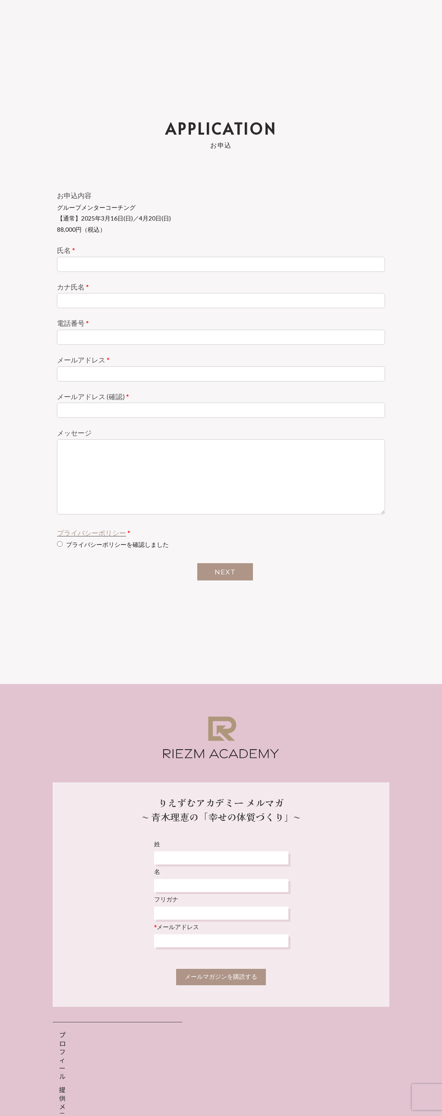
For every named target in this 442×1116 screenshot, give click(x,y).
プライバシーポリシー (91, 533)
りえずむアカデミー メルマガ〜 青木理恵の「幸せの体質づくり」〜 (221, 809)
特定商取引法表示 (253, 1089)
